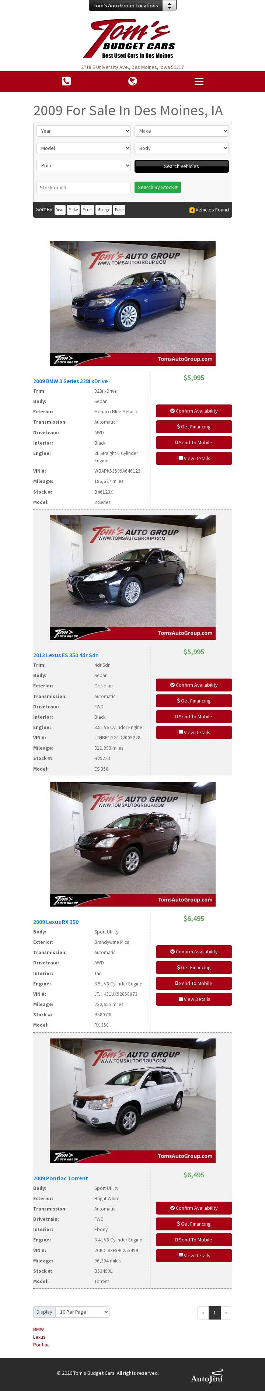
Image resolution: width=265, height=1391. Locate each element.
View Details (194, 458)
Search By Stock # (158, 187)
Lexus (39, 1337)
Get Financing (194, 426)
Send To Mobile (193, 442)
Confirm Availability (194, 410)
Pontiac (41, 1344)
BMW (38, 1329)
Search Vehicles (181, 166)
